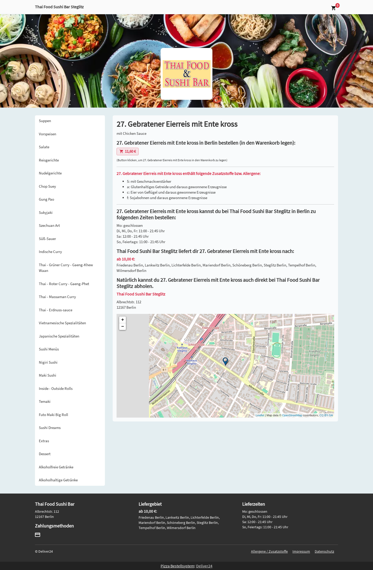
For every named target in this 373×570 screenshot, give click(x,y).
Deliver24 (204, 565)
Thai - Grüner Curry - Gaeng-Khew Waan (66, 267)
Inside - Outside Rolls (56, 388)
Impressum (301, 551)
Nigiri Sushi (48, 362)
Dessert (45, 453)
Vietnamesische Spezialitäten (62, 322)
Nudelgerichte (50, 173)
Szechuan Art (49, 225)
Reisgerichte (49, 160)
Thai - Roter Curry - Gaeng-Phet (64, 283)
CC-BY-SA (326, 415)
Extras (44, 440)
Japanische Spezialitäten (59, 336)
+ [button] (122, 320)
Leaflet (260, 415)
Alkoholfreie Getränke (56, 467)
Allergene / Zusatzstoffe (269, 551)
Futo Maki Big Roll (53, 414)
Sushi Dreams (50, 427)
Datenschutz (324, 551)
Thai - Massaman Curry (57, 296)
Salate (44, 146)
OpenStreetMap (292, 415)
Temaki (45, 401)
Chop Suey (47, 186)
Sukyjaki (46, 212)
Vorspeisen (47, 133)
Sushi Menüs (49, 349)
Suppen (45, 120)
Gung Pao (46, 199)
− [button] (122, 326)
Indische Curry (50, 251)
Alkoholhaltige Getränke (58, 479)
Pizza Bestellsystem (177, 565)
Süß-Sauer (47, 238)
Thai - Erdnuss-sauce (55, 309)
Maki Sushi (47, 375)
